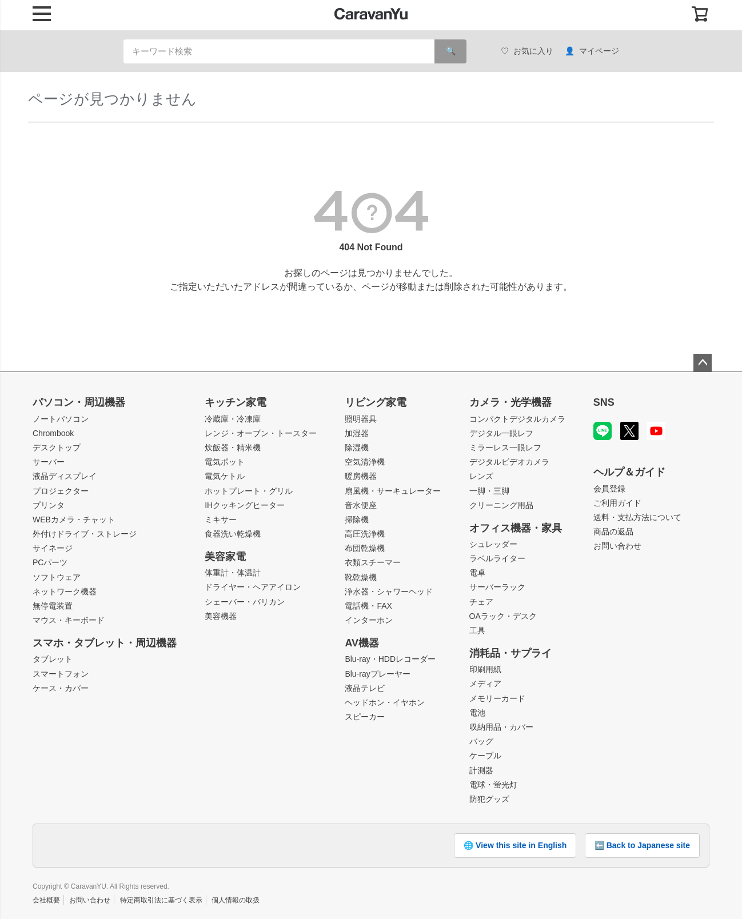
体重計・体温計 (233, 572)
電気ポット (225, 461)
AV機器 (362, 643)
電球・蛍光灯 (493, 784)
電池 (477, 712)
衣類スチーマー (373, 562)
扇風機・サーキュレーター (393, 491)
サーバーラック (497, 587)
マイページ (592, 51)
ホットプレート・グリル (249, 491)
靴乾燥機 (361, 577)
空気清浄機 (365, 461)
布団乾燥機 (365, 548)
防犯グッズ (489, 799)
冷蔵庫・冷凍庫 (233, 418)
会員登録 (609, 488)
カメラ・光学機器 (510, 402)
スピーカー (365, 716)
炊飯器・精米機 (233, 447)
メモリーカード (497, 698)
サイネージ (53, 548)
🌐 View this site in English (515, 845)
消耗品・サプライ (510, 653)
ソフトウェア (57, 577)
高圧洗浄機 (365, 533)
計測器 (481, 770)
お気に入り (527, 51)
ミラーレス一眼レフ (505, 447)
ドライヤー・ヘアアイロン (253, 587)
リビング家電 (375, 402)
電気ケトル (225, 476)
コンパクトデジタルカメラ (517, 418)
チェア (481, 601)
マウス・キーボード (69, 620)
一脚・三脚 (489, 491)
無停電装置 (53, 605)
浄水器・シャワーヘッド (389, 591)
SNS (604, 402)
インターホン (369, 620)
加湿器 (357, 433)
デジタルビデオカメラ (509, 461)
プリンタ (49, 505)
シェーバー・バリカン (245, 601)
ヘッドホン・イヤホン (385, 702)
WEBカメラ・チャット (74, 519)
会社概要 (46, 900)
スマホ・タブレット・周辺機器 (105, 643)
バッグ (481, 741)
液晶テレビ (365, 688)
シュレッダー (493, 544)
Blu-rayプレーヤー (377, 673)
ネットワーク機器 (65, 591)
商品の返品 (613, 531)
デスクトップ (57, 447)
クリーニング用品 (501, 505)
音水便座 (361, 505)
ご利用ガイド (617, 503)
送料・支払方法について (637, 517)
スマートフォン (61, 673)
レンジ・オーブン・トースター (261, 433)
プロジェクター (61, 491)
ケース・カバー (61, 688)
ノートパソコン (61, 418)
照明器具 (361, 418)
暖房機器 (361, 476)
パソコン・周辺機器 (79, 402)
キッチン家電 (235, 402)
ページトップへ (702, 363)
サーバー (49, 461)
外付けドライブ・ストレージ (85, 533)
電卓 (477, 572)
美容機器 (221, 616)
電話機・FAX (368, 605)
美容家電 (225, 556)
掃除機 (357, 519)
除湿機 (357, 447)
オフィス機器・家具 (515, 528)
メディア (485, 683)
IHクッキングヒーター (245, 505)
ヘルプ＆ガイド (629, 472)
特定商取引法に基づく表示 (161, 900)
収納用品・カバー (501, 727)
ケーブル (485, 755)
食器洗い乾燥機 (233, 533)
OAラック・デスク (503, 616)
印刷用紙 (485, 669)
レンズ (481, 476)
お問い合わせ (617, 545)
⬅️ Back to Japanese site (642, 845)
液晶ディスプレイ (65, 476)
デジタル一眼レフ (501, 433)
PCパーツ (50, 562)
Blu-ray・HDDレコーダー (390, 659)
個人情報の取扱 (236, 900)
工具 (477, 630)
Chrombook (53, 433)
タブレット (53, 659)
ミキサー (221, 519)
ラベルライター (497, 558)
